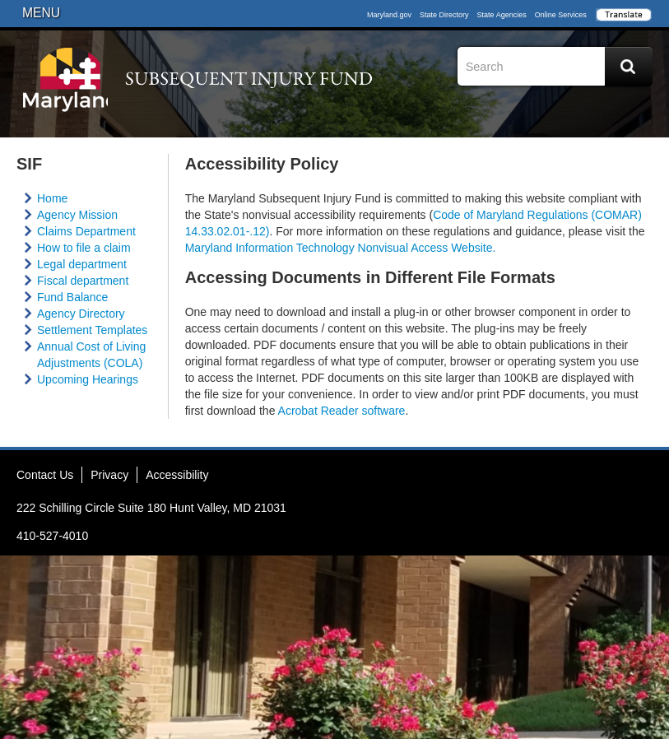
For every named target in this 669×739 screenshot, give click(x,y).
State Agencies (502, 15)
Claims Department (86, 231)
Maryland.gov (389, 15)
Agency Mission (77, 214)
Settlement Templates (92, 330)
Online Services (561, 15)
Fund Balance (72, 297)
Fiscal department (82, 280)
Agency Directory (81, 313)
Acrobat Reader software (342, 410)
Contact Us (44, 474)
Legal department (82, 264)
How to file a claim (84, 247)
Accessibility (177, 474)
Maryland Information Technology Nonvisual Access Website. (340, 247)
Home (52, 198)
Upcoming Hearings (87, 379)
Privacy (109, 474)
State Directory (444, 15)
